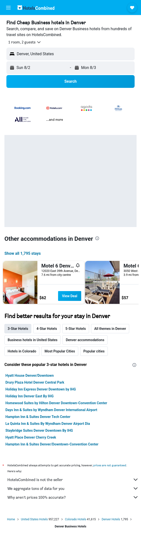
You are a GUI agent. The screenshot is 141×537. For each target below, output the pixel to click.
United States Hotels (34, 519)
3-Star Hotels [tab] (18, 329)
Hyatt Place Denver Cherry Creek (30, 437)
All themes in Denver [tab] (110, 329)
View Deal (69, 296)
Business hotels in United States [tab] (32, 340)
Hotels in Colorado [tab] (22, 351)
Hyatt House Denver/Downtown (29, 375)
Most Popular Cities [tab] (60, 351)
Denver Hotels (111, 519)
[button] (8, 7)
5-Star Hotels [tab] (75, 329)
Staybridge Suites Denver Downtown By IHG (39, 430)
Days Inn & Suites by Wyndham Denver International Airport (51, 410)
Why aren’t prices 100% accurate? (73, 497)
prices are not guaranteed (109, 465)
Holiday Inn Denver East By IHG (29, 396)
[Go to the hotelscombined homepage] (36, 7)
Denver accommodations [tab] (85, 340)
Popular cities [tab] (94, 351)
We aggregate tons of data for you (73, 488)
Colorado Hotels (75, 519)
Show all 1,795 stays (22, 253)
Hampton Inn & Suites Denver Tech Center (37, 417)
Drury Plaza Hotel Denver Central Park (34, 382)
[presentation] (97, 238)
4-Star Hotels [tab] (46, 329)
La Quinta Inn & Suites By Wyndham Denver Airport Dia (47, 424)
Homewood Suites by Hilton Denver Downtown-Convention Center (56, 403)
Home (11, 519)
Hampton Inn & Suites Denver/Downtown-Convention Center (51, 444)
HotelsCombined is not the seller (73, 480)
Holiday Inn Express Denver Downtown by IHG (40, 389)
